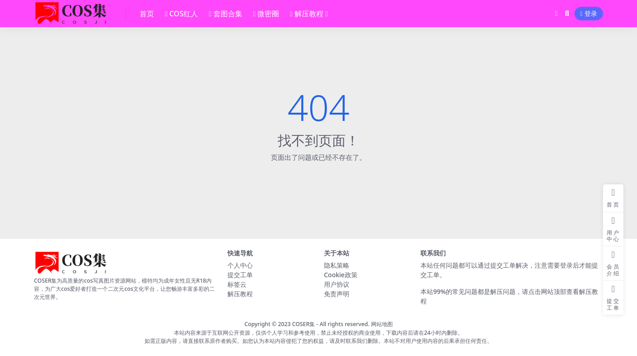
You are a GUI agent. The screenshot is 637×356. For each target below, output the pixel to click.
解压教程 (240, 293)
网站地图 (382, 324)
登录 (588, 13)
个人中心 (240, 265)
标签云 (236, 284)
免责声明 (336, 293)
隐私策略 (336, 265)
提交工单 (240, 274)
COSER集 (303, 324)
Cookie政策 (340, 274)
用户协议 (336, 284)
